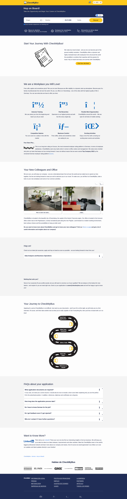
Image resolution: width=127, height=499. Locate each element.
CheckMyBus (27, 456)
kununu (51, 153)
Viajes (56, 486)
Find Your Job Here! (83, 63)
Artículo (80, 483)
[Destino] (53, 20)
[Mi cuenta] (89, 2)
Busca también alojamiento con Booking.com (36, 24)
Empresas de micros (38, 486)
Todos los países (83, 486)
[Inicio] (31, 2)
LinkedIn (47, 440)
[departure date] (70, 20)
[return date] (82, 20)
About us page (87, 227)
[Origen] (34, 20)
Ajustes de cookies (61, 483)
